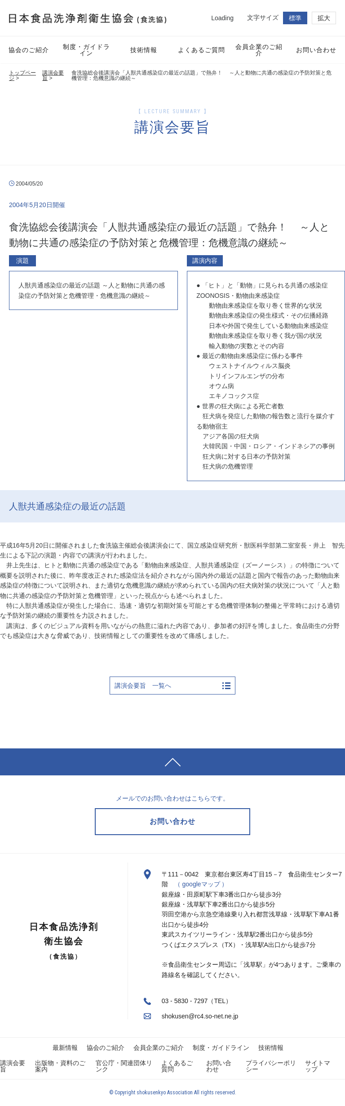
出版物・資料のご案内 (60, 1066)
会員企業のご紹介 (158, 1047)
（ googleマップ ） (201, 884)
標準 (295, 18)
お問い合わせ (218, 1066)
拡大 (324, 18)
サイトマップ (317, 1066)
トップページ (22, 75)
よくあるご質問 (177, 1066)
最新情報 (65, 1047)
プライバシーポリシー (271, 1066)
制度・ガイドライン (221, 1047)
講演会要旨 (53, 75)
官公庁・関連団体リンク (124, 1066)
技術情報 (270, 1047)
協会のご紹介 (105, 1047)
